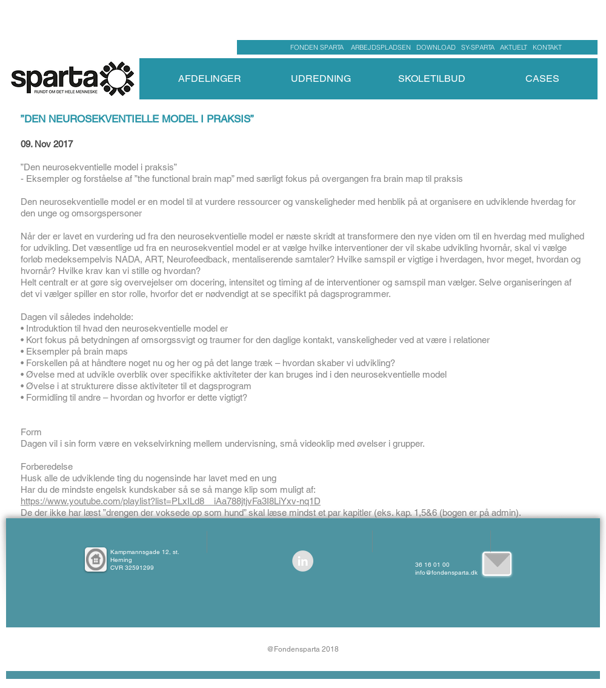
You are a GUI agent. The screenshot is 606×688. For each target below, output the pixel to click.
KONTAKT (547, 47)
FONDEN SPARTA (318, 47)
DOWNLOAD (436, 47)
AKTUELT (516, 47)
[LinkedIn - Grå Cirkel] (302, 561)
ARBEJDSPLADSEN (381, 47)
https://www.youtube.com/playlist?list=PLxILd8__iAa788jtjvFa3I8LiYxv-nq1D (171, 501)
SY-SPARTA (479, 47)
